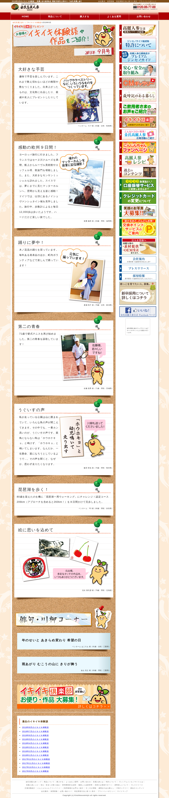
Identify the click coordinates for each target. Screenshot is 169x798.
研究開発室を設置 (69, 785)
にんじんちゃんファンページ (48, 788)
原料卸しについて (121, 785)
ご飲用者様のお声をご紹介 (72, 788)
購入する (84, 16)
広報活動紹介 (30, 788)
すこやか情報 (91, 788)
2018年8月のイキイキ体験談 (35, 727)
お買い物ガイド (66, 791)
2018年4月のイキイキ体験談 (35, 743)
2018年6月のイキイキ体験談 (35, 735)
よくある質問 (114, 16)
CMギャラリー (122, 788)
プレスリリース (137, 785)
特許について (111, 782)
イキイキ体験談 (35, 22)
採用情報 (110, 1)
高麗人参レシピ (32, 785)
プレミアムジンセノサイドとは (131, 782)
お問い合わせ (144, 16)
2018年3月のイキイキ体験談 (35, 747)
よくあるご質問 (72, 782)
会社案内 (101, 1)
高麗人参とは (98, 782)
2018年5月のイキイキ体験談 (35, 739)
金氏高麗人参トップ (20, 22)
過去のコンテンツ (137, 788)
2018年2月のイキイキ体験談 (35, 751)
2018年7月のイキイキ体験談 (35, 731)
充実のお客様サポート (103, 785)
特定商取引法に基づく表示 (126, 1)
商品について (55, 16)
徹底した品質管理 (85, 785)
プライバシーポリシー (147, 1)
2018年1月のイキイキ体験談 (35, 755)
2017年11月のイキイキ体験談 (36, 763)
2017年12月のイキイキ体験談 (36, 759)
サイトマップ (122, 791)
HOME (25, 16)
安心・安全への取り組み (50, 785)
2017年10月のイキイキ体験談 (36, 767)
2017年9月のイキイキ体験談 (35, 771)
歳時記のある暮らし (106, 788)
